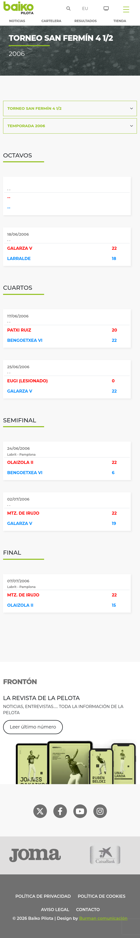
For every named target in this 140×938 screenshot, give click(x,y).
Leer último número (33, 727)
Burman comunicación (103, 918)
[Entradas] (104, 7)
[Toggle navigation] (126, 9)
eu (85, 8)
